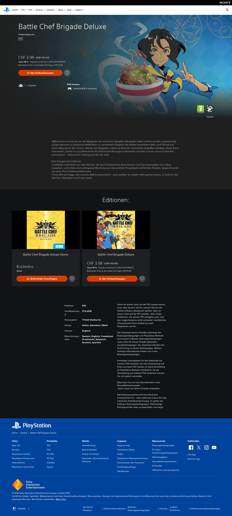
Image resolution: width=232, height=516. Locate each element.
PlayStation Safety (126, 449)
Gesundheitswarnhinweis (164, 461)
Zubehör (50, 10)
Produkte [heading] (52, 440)
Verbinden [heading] (193, 440)
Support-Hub (123, 445)
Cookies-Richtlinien (175, 509)
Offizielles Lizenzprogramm (165, 470)
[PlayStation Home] (6, 10)
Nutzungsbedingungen (163, 445)
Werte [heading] (85, 440)
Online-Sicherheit (90, 454)
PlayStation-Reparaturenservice (132, 458)
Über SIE (16, 445)
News (60, 10)
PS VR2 (50, 454)
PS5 (23, 10)
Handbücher (123, 471)
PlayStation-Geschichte (23, 467)
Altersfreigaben (159, 457)
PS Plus (50, 458)
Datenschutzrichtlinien (114, 508)
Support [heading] (121, 440)
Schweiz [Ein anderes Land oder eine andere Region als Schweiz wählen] (21, 508)
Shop (69, 10)
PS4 (30, 10)
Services (39, 10)
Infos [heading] (15, 440)
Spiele (15, 10)
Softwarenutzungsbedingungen (205, 508)
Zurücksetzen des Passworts (130, 462)
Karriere (15, 449)
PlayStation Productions (23, 458)
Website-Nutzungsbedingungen (139, 509)
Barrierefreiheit (89, 449)
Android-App (193, 459)
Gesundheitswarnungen (128, 385)
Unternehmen (18, 462)
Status (120, 454)
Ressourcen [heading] (158, 440)
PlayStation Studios (21, 454)
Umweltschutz (89, 445)
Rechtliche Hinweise (88, 509)
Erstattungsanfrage (126, 467)
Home (15, 432)
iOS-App (191, 454)
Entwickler (157, 465)
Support (78, 10)
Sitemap (163, 508)
